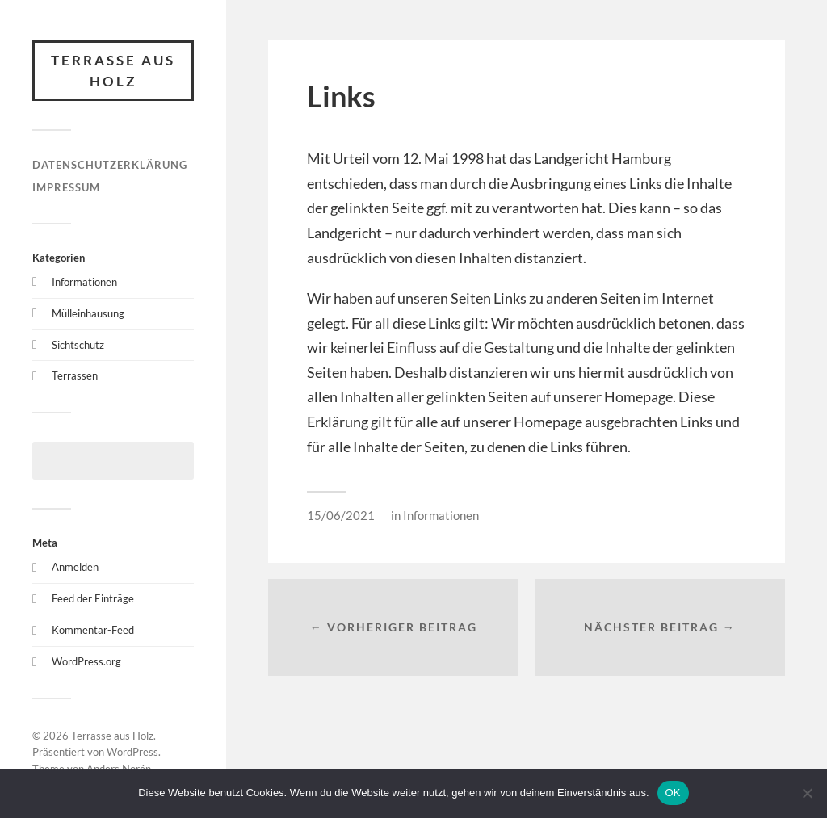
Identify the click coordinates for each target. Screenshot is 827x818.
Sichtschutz (78, 344)
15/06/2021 (341, 515)
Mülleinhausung (88, 313)
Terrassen (75, 375)
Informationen (84, 281)
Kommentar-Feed (93, 629)
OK (673, 793)
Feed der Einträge (93, 598)
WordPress (132, 751)
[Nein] (807, 793)
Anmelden (75, 566)
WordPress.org (86, 661)
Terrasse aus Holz (113, 71)
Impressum (66, 187)
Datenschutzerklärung (109, 164)
